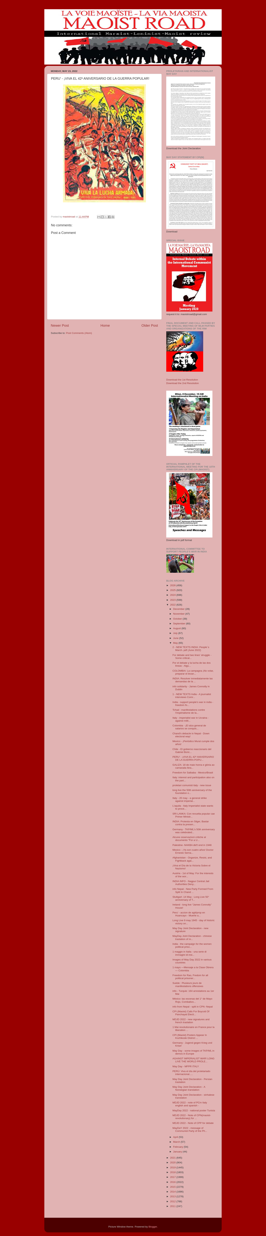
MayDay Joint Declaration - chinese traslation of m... (192, 937)
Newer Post (60, 325)
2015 (173, 1186)
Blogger (153, 1226)
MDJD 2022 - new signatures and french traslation (191, 1021)
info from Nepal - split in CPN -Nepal (193, 1006)
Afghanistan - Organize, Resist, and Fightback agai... (192, 859)
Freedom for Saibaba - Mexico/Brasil (193, 772)
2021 (173, 1157)
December (179, 609)
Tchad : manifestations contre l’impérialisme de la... (189, 711)
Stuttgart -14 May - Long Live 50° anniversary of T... (191, 898)
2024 (173, 595)
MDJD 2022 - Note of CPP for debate (193, 1123)
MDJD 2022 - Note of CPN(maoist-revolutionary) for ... (192, 1117)
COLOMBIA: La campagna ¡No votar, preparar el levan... (193, 672)
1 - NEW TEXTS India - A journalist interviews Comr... (192, 696)
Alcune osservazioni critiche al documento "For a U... (189, 838)
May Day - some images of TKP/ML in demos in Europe (193, 1052)
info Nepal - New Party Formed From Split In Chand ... (193, 890)
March (177, 1141)
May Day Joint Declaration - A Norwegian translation (189, 1088)
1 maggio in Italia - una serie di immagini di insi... (190, 953)
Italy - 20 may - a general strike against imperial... (190, 799)
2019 (173, 1167)
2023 (173, 600)
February (178, 1146)
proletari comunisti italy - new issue (192, 785)
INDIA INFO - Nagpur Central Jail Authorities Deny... (191, 883)
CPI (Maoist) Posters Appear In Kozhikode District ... (190, 1036)
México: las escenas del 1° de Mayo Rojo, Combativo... (192, 1000)
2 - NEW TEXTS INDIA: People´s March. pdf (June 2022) (191, 648)
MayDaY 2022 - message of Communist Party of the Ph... (190, 1129)
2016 (173, 1182)
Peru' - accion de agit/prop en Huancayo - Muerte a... (189, 914)
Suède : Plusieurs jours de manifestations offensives (188, 984)
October (178, 618)
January (178, 1151)
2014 (173, 1191)
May (175, 643)
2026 (173, 585)
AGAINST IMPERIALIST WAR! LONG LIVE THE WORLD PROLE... (193, 1060)
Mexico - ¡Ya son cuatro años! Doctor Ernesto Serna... (193, 851)
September (179, 623)
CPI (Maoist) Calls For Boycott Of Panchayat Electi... (191, 1013)
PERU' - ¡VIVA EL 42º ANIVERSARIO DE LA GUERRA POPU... (193, 758)
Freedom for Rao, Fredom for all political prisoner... (190, 977)
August (177, 628)
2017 (173, 1177)
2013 (173, 1196)
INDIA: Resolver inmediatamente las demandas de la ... (193, 680)
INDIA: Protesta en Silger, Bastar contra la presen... (191, 823)
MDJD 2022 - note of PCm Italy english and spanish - (190, 1104)
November (179, 613)
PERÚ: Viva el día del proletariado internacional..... (191, 1073)
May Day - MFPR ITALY (186, 1066)
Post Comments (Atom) (79, 333)
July (175, 633)
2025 (173, 590)
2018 (173, 1172)
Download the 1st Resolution (182, 379)
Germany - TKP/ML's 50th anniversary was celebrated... (194, 831)
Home (105, 325)
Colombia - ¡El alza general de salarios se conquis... (189, 727)
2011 (173, 1206)
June (176, 638)
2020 (173, 1162)
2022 (173, 604)
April (176, 1137)
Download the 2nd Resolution (182, 383)
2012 (173, 1201)
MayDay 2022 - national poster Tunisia (194, 1110)
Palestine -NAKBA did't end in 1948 (192, 845)
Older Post (149, 325)
